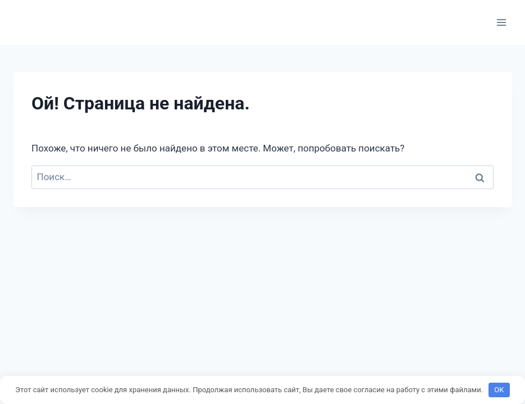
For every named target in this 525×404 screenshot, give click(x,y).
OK (499, 389)
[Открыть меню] (501, 22)
